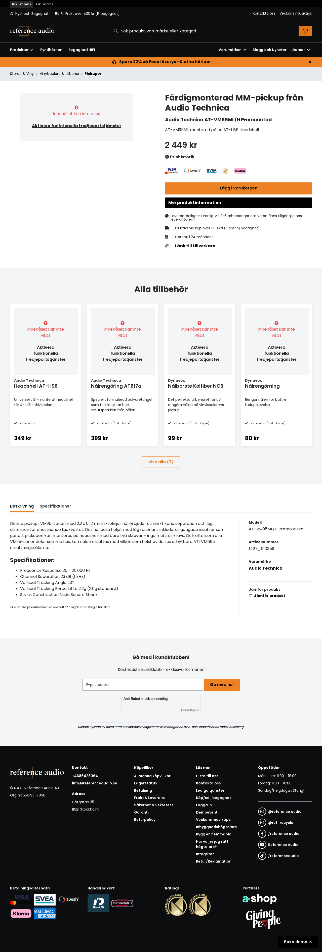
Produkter (21, 49)
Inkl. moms (21, 4)
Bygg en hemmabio (213, 834)
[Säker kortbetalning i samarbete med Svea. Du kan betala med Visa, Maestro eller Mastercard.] (21, 899)
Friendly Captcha (190, 710)
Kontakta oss (264, 13)
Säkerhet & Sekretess (154, 805)
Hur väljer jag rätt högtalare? (212, 844)
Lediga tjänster (210, 790)
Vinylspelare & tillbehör (59, 73)
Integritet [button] (205, 854)
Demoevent (207, 812)
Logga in (204, 805)
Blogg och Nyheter (270, 49)
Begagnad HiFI (81, 49)
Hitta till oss (207, 775)
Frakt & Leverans (149, 797)
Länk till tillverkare (195, 248)
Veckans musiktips (295, 13)
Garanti (141, 812)
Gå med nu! (223, 684)
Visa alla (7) (161, 472)
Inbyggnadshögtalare (216, 826)
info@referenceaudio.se (94, 783)
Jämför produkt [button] (267, 606)
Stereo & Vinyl (22, 73)
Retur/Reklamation (213, 861)
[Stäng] (310, 62)
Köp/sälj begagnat (213, 797)
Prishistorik (179, 157)
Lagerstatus (145, 783)
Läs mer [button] (300, 49)
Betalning (143, 790)
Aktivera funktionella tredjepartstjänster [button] (76, 126)
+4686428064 (85, 775)
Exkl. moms (44, 4)
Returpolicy (144, 819)
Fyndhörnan (51, 49)
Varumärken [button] (233, 49)
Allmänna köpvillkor (152, 775)
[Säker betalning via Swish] (68, 899)
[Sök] (161, 31)
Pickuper (93, 73)
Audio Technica (266, 579)
